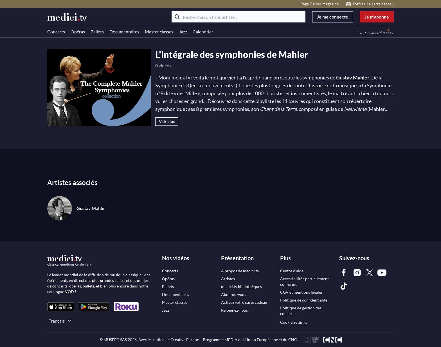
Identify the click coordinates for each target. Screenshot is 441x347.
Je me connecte (332, 16)
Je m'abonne (376, 16)
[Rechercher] (177, 16)
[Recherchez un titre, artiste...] (238, 16)
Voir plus (167, 121)
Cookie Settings (293, 322)
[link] (60, 306)
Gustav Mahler (352, 77)
